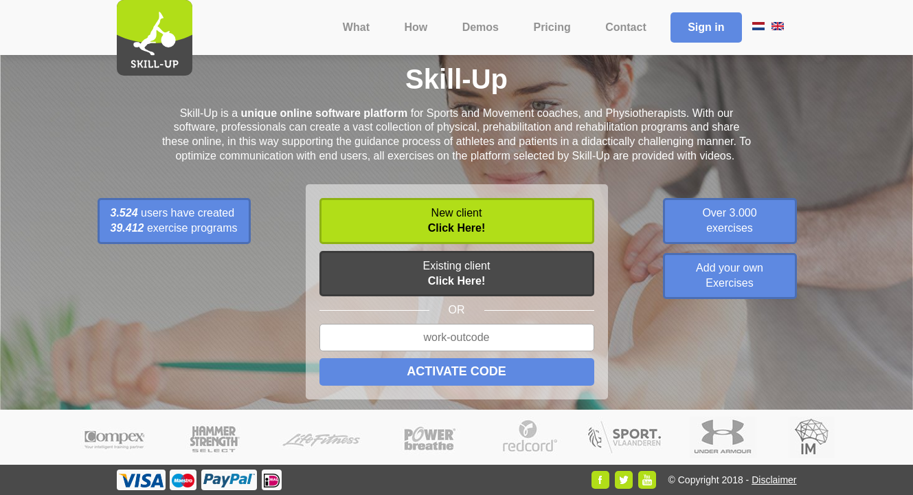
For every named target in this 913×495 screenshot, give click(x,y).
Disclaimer (774, 479)
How (415, 27)
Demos (480, 27)
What (356, 27)
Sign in (706, 27)
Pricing (551, 27)
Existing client (457, 273)
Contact (625, 27)
